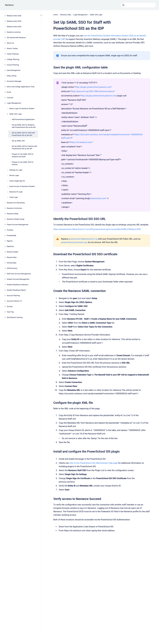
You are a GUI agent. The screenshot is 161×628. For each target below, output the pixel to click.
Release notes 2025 (14, 21)
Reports (10, 241)
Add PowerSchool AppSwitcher (23, 119)
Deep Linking (11, 76)
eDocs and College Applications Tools (21, 87)
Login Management (14, 103)
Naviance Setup (12, 214)
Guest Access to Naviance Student (22, 186)
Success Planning (13, 295)
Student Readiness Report (16, 290)
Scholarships (11, 263)
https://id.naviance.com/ (81, 142)
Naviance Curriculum (14, 208)
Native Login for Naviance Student (21, 108)
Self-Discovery (12, 268)
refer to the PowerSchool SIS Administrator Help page (93, 463)
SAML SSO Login (15, 114)
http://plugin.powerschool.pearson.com (93, 87)
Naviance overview (14, 32)
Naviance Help (65, 15)
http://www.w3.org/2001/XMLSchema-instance (92, 91)
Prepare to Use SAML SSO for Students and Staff (22, 155)
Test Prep (10, 312)
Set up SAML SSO (18, 141)
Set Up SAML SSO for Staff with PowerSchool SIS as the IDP (23, 134)
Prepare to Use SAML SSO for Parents (22, 163)
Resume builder (12, 252)
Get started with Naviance (16, 37)
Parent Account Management (17, 225)
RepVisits (10, 246)
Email (9, 92)
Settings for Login (15, 170)
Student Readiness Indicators (17, 285)
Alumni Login (14, 175)
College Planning (13, 59)
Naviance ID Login (16, 192)
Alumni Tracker (12, 48)
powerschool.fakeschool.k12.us (83, 239)
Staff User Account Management (19, 274)
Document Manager (14, 81)
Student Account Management (18, 279)
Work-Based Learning (15, 317)
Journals (10, 98)
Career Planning (13, 54)
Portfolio (10, 230)
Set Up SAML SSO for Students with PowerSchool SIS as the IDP (24, 126)
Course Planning (13, 65)
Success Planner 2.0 (14, 301)
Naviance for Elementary (16, 203)
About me (10, 43)
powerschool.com (98, 198)
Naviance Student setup (15, 219)
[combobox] (138, 5)
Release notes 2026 (14, 16)
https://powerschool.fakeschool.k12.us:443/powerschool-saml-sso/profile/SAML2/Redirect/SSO (97, 229)
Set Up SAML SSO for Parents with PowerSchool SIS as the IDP (24, 147)
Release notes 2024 (14, 27)
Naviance (9, 5)
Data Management (13, 70)
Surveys (10, 306)
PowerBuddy (11, 235)
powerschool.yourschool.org (74, 242)
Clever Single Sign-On (17, 181)
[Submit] (123, 5)
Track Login (13, 197)
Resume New (12, 257)
